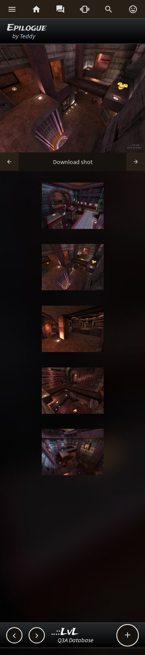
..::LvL (65, 632)
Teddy (27, 36)
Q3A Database (76, 640)
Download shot (72, 162)
